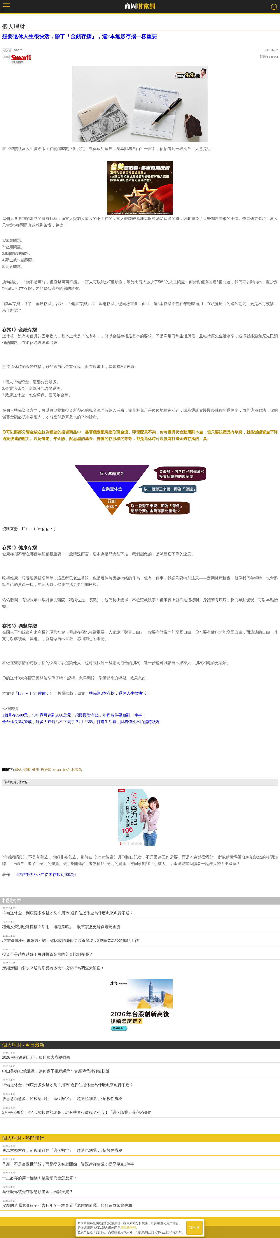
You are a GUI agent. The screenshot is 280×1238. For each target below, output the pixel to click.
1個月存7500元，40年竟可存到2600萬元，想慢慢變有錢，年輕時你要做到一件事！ (74, 715)
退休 (18, 770)
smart (57, 770)
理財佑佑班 (21, 59)
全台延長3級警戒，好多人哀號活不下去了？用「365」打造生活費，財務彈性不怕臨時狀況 (81, 722)
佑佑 (66, 770)
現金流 (46, 770)
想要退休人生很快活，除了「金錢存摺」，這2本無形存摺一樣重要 (79, 36)
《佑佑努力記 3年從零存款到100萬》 (46, 874)
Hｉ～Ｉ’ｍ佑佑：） (36, 693)
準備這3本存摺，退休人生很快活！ (119, 693)
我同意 (194, 1227)
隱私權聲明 (128, 1227)
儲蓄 (26, 770)
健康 (35, 770)
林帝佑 (77, 770)
